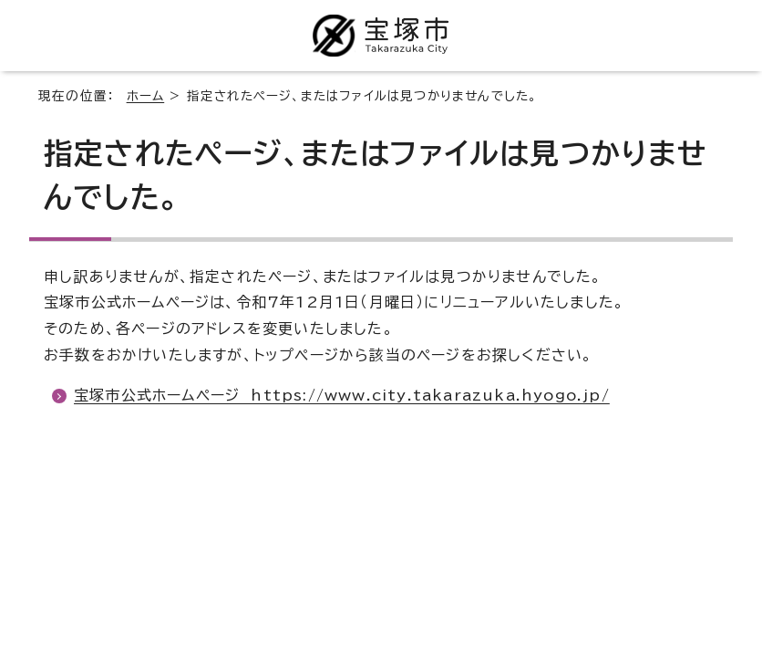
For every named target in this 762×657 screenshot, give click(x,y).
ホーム (146, 95)
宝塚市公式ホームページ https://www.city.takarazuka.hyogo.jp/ (342, 395)
